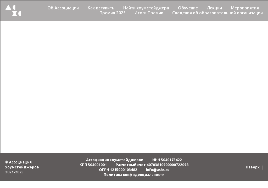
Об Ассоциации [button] (63, 7)
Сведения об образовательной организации (217, 12)
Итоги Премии (149, 12)
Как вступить (101, 7)
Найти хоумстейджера (146, 7)
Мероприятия (245, 7)
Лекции (214, 7)
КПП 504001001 (93, 165)
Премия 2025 (112, 12)
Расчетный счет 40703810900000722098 (152, 165)
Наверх (254, 167)
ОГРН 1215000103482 (118, 170)
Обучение (188, 7)
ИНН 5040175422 (167, 160)
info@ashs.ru (157, 170)
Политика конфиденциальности (134, 175)
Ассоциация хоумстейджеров (114, 160)
